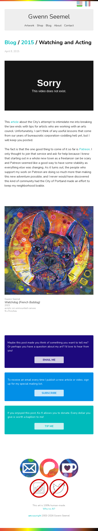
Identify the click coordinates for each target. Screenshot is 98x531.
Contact (69, 25)
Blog (48, 25)
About (57, 25)
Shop (40, 25)
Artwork (29, 25)
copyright (34, 515)
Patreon (84, 149)
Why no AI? (49, 508)
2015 (27, 42)
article (15, 122)
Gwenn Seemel (49, 17)
